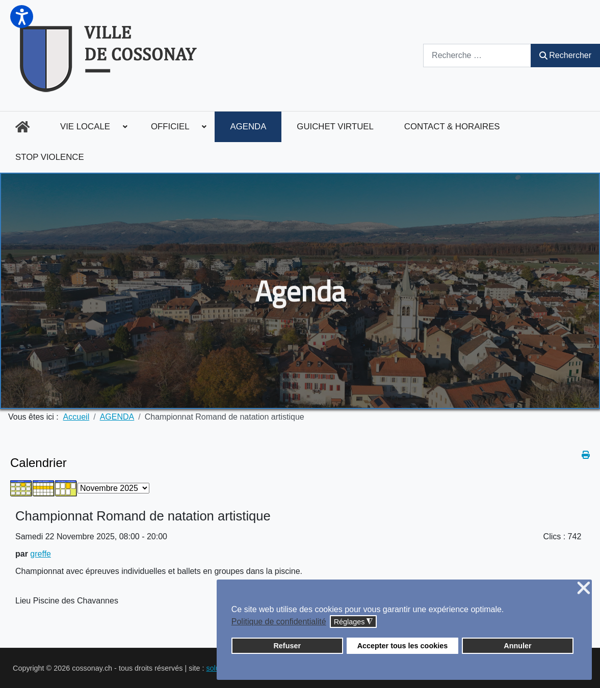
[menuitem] (22, 127)
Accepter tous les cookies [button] (402, 646)
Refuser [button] (287, 646)
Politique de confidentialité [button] (278, 621)
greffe (40, 553)
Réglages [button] (353, 622)
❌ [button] (584, 588)
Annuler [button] (517, 646)
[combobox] (477, 55)
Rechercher (565, 55)
